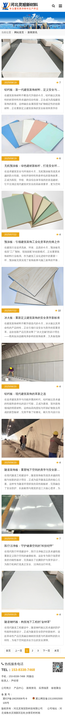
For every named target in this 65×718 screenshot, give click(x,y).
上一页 (18, 650)
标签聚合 (56, 688)
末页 (56, 650)
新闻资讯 (32, 32)
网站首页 (19, 32)
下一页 (46, 650)
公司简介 (6, 688)
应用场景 (44, 688)
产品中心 (19, 688)
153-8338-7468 (23, 670)
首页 (8, 650)
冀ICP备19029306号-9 (15, 698)
